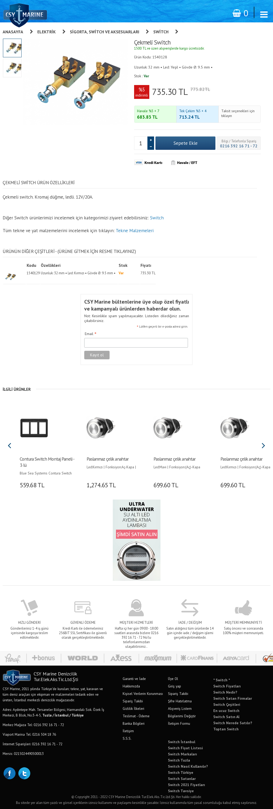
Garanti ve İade (134, 678)
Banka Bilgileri (133, 723)
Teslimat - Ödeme (136, 716)
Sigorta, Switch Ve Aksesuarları (104, 31)
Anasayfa (13, 31)
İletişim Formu (179, 723)
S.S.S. (127, 738)
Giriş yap (174, 686)
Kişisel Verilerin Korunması (143, 693)
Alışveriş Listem (180, 708)
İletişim (128, 730)
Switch (160, 31)
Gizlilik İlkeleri (133, 708)
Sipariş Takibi (133, 701)
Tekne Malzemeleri (135, 230)
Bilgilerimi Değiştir (182, 716)
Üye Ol (173, 678)
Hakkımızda (131, 686)
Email (91, 334)
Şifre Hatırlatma (180, 701)
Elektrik (46, 31)
